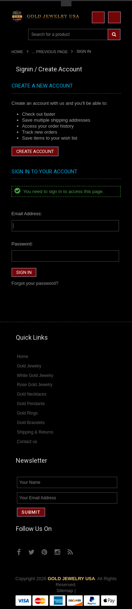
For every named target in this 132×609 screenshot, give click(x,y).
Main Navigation (18, 34)
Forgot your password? (35, 283)
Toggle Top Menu (66, 3)
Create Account (35, 151)
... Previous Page (50, 52)
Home (17, 52)
